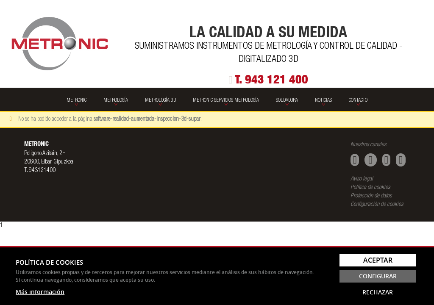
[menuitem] (76, 99)
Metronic (76, 100)
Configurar (378, 276)
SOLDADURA (287, 100)
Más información (40, 292)
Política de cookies (370, 188)
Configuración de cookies (377, 205)
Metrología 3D (160, 100)
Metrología (115, 100)
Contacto (358, 100)
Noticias (323, 100)
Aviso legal (362, 179)
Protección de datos (371, 196)
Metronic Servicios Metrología (226, 100)
